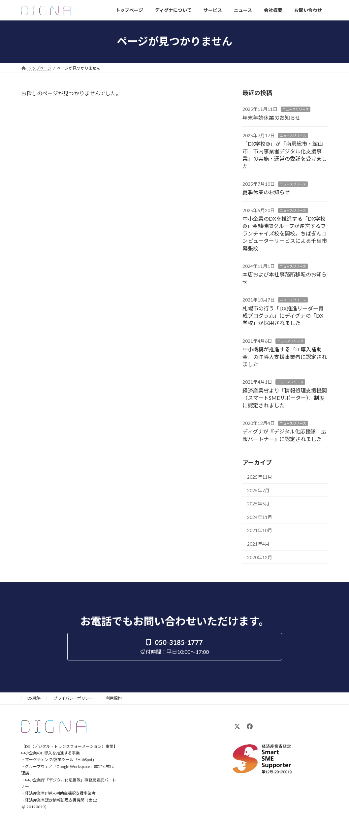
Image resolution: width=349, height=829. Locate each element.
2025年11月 (259, 477)
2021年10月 (259, 530)
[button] (174, 646)
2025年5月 (258, 503)
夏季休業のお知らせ (266, 192)
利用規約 (114, 698)
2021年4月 (258, 544)
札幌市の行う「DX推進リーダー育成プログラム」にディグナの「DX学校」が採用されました (283, 315)
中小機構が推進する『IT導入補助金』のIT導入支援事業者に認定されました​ (284, 356)
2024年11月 (259, 517)
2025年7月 (258, 490)
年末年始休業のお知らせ (271, 117)
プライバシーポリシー (73, 698)
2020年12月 (259, 557)
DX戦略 (34, 698)
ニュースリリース (295, 109)
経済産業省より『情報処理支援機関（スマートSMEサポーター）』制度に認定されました (284, 397)
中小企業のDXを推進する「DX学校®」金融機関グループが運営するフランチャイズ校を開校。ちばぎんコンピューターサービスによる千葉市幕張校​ (284, 233)
